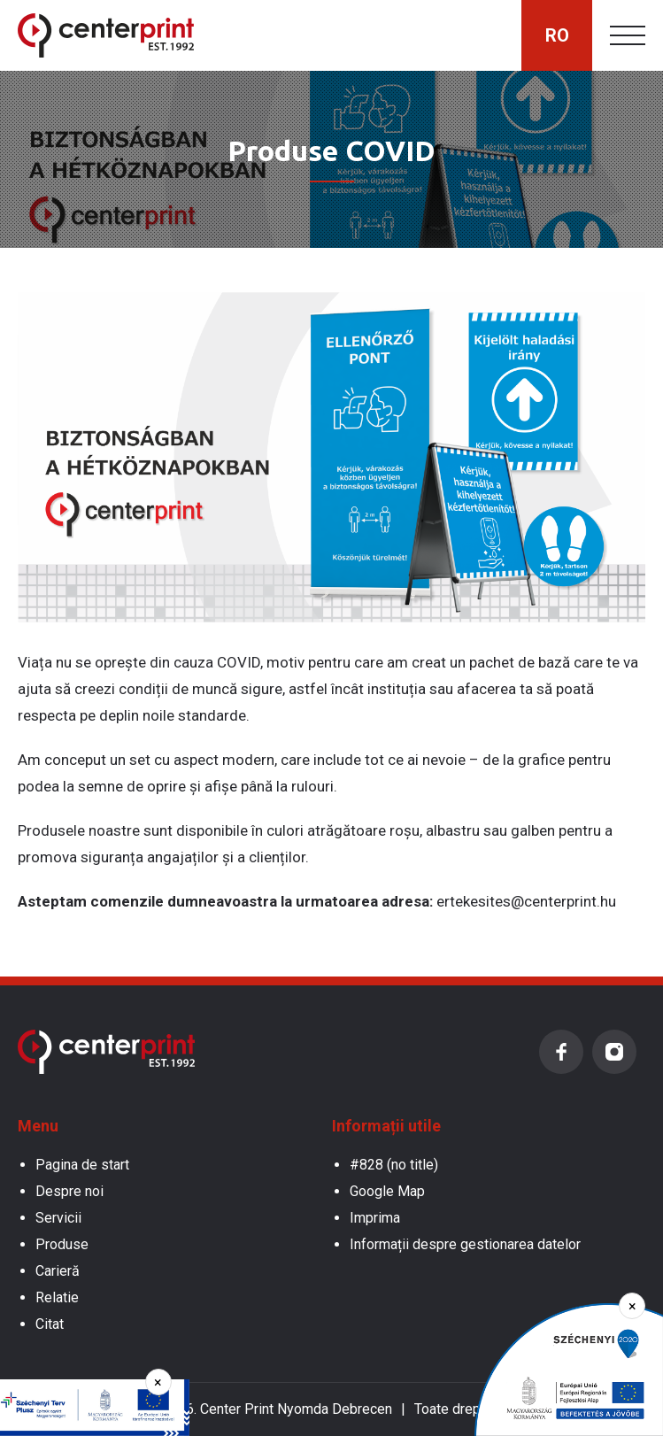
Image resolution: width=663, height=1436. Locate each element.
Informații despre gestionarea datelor (465, 1244)
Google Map (387, 1191)
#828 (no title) (394, 1164)
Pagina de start (82, 1164)
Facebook (561, 1052)
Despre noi (69, 1191)
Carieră (57, 1270)
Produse (62, 1244)
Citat (49, 1324)
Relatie (57, 1297)
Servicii (58, 1217)
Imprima (375, 1217)
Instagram (614, 1052)
